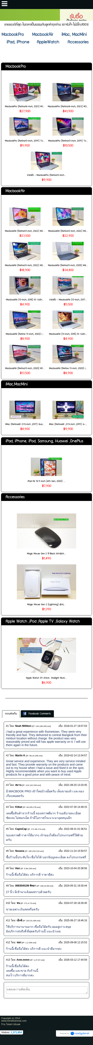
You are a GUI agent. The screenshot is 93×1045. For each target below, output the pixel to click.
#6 (7, 850)
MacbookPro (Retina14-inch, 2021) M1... (25, 106)
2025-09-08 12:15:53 (75, 942)
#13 (8, 959)
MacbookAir (15, 191)
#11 (8, 920)
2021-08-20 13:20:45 (75, 785)
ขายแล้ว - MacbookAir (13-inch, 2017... (68, 300)
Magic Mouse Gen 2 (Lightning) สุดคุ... (46, 604)
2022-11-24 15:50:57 (75, 850)
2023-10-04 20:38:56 (75, 868)
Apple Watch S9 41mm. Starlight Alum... (46, 678)
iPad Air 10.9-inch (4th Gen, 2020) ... (46, 481)
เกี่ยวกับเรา (13, 694)
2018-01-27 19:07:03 (75, 726)
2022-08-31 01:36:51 (75, 829)
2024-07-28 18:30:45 (75, 903)
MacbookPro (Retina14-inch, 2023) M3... (68, 106)
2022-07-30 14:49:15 (75, 807)
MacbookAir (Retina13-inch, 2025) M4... (68, 265)
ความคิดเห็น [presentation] (11, 714)
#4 (7, 807)
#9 (7, 885)
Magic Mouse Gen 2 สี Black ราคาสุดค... (46, 554)
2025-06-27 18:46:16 (75, 920)
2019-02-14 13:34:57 (75, 755)
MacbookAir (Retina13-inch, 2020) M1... (25, 368)
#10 (8, 903)
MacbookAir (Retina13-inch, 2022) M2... (25, 231)
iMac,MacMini (17, 384)
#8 (7, 868)
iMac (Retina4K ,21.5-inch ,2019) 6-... (68, 424)
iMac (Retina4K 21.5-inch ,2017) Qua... (24, 424)
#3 (7, 785)
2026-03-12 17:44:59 (75, 959)
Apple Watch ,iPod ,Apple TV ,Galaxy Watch (43, 621)
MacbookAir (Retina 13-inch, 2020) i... (25, 334)
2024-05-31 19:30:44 (75, 885)
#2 (7, 755)
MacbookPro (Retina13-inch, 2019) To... (25, 141)
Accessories (15, 497)
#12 (8, 942)
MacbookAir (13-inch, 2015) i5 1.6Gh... (25, 300)
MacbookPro (16, 66)
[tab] (11, 713)
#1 (7, 726)
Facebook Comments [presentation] (37, 714)
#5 (7, 829)
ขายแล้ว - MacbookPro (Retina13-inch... (46, 175)
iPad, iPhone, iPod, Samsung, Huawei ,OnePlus (44, 441)
